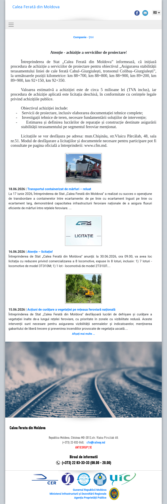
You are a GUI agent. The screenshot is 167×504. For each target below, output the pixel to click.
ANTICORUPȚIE (83, 447)
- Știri (83, 37)
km (27, 80)
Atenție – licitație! (40, 252)
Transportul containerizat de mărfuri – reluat (59, 189)
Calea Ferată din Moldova (36, 6)
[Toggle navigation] (11, 25)
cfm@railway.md (96, 442)
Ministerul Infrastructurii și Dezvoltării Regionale (78, 493)
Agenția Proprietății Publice (90, 497)
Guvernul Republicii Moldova (89, 489)
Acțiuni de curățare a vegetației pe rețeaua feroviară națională (71, 310)
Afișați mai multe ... (83, 333)
